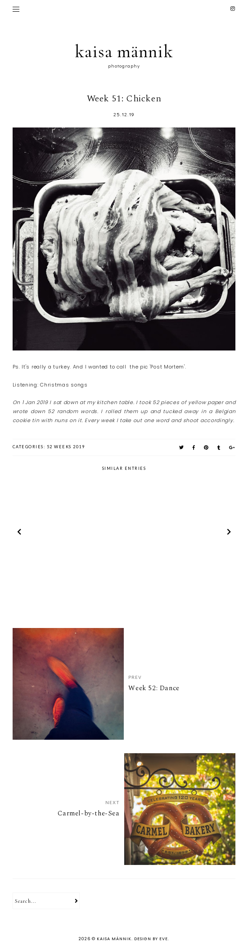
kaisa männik (124, 51)
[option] (68, 533)
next (228, 533)
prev (19, 533)
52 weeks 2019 (66, 446)
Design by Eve (151, 939)
